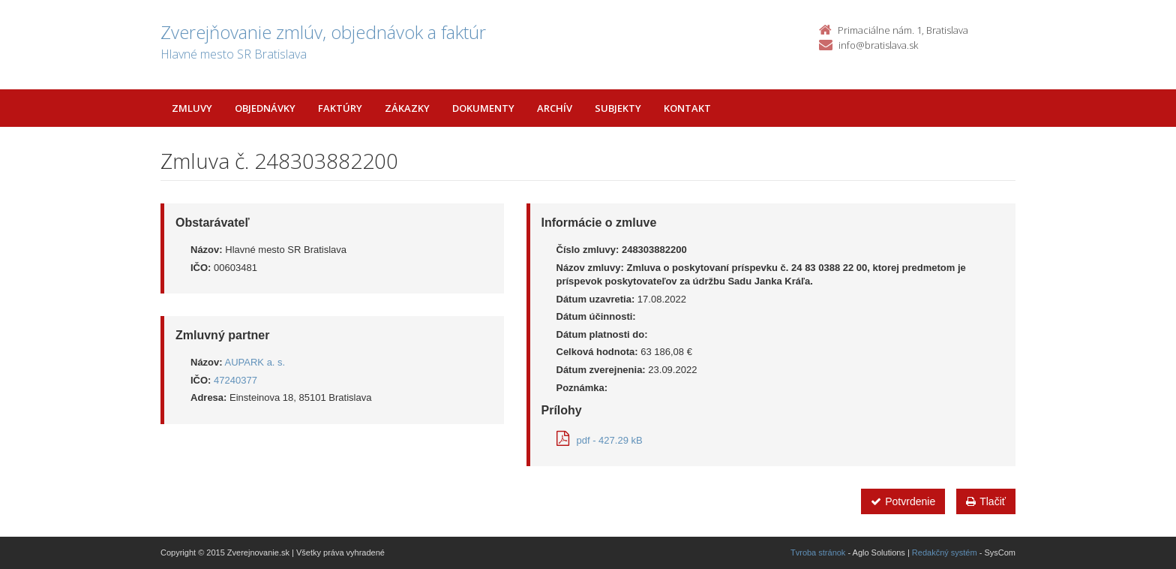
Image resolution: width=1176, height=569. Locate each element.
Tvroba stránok (817, 552)
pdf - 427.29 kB (599, 440)
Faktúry (340, 108)
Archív (554, 108)
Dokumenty (483, 108)
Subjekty (618, 108)
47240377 (235, 380)
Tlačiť (986, 501)
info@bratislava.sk (878, 45)
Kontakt (687, 108)
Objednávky (265, 108)
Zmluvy (192, 108)
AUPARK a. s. (255, 362)
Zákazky (407, 108)
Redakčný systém (944, 552)
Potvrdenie (903, 501)
